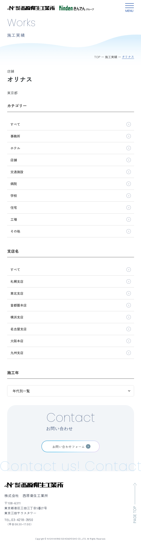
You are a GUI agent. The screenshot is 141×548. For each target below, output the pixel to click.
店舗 (13, 160)
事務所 (15, 136)
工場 (13, 219)
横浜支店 (16, 317)
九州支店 (16, 352)
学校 (13, 195)
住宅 (13, 207)
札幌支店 (16, 281)
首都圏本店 (18, 305)
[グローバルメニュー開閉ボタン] (129, 8)
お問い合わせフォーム (68, 446)
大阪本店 (16, 341)
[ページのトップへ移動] (135, 503)
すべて (15, 124)
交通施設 (16, 171)
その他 (15, 231)
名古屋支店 (18, 329)
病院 (13, 183)
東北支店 (16, 293)
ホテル (15, 148)
